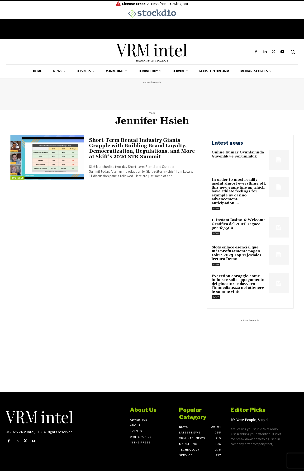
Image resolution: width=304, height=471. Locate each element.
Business (17, 177)
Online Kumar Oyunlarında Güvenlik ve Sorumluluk (238, 154)
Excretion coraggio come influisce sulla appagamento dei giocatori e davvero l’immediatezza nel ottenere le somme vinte (238, 284)
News (216, 208)
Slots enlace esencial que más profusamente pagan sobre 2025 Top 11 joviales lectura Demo (236, 253)
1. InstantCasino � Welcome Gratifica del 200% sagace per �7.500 (239, 224)
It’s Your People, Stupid (249, 419)
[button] (292, 51)
